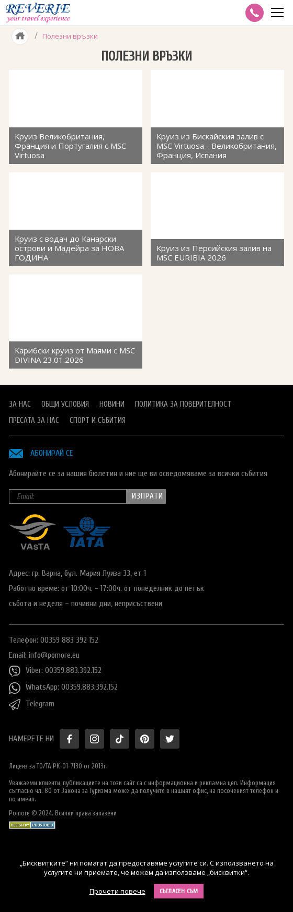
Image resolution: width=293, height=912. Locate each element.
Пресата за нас (34, 420)
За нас (20, 404)
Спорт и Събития (98, 420)
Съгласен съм (179, 891)
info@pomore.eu (54, 655)
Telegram (31, 704)
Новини (112, 404)
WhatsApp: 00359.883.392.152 (63, 688)
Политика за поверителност (183, 404)
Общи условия (65, 404)
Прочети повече (117, 891)
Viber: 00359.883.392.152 (55, 671)
